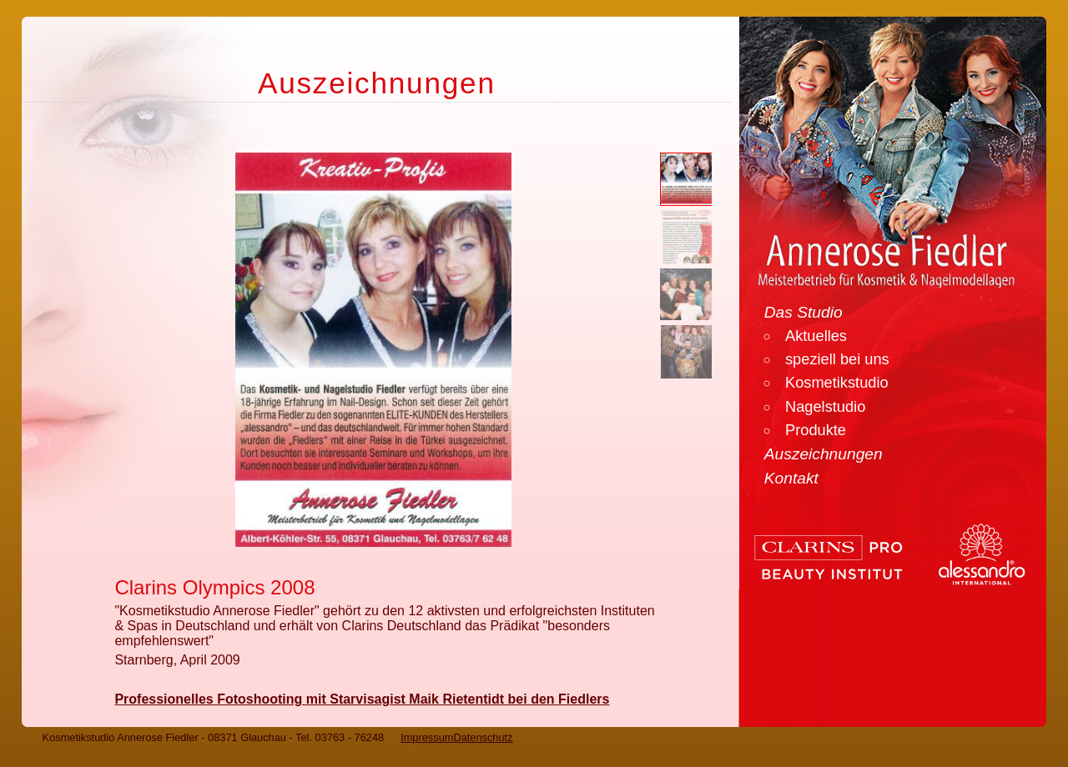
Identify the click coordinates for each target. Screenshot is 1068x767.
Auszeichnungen (823, 454)
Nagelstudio (825, 406)
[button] (686, 179)
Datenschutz (482, 737)
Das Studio (803, 312)
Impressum (426, 737)
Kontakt (791, 478)
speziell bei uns (837, 359)
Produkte (815, 430)
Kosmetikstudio (837, 382)
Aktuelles (816, 335)
